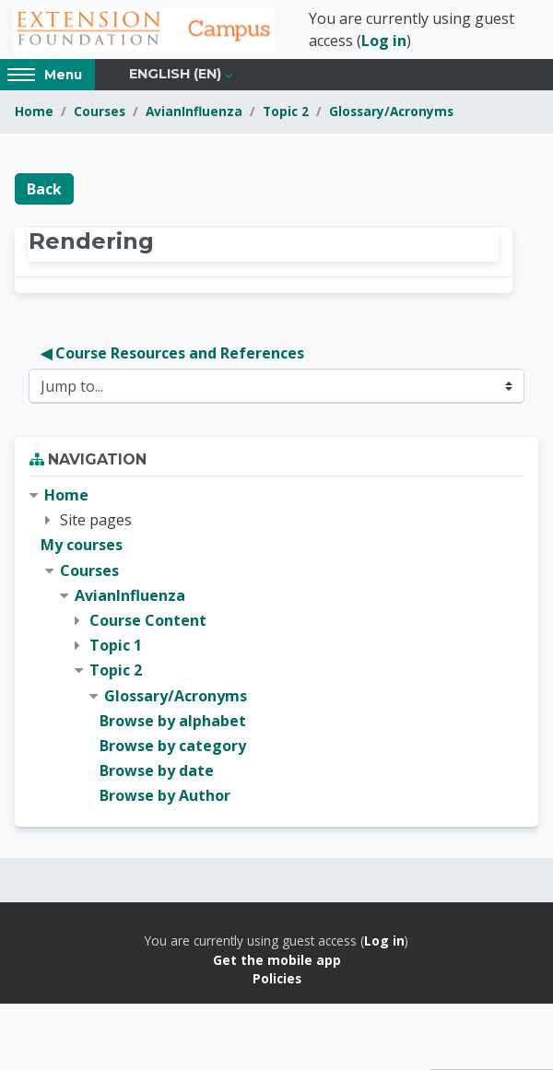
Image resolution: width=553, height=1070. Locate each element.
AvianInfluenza (194, 111)
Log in (383, 40)
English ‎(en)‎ (175, 73)
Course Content (147, 620)
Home (34, 111)
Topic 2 (286, 111)
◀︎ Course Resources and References (172, 353)
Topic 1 (115, 645)
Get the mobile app (277, 960)
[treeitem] (276, 646)
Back (44, 189)
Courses (99, 111)
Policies (277, 978)
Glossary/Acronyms (391, 111)
